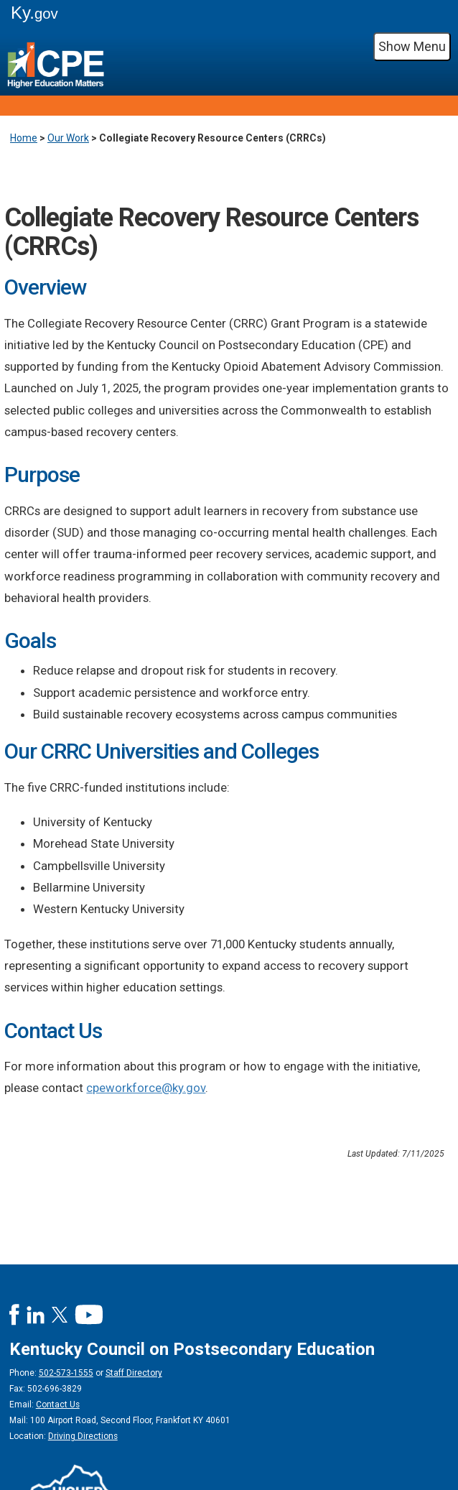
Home (23, 138)
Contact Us (58, 1404)
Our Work (68, 138)
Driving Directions (83, 1436)
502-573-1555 (66, 1373)
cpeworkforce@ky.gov (145, 1088)
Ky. (34, 12)
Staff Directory (134, 1373)
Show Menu (412, 46)
